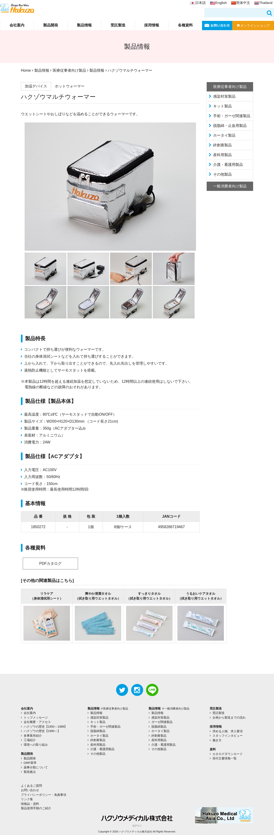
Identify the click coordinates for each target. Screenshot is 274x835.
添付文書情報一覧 (224, 758)
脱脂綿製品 (97, 731)
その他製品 (222, 174)
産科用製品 (222, 155)
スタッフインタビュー (227, 735)
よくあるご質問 (31, 785)
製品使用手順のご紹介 (36, 808)
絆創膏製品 (222, 145)
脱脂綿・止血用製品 (230, 126)
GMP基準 (30, 762)
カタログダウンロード (227, 754)
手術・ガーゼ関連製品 (231, 116)
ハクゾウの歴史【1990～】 (42, 731)
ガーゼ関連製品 (162, 722)
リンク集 (27, 799)
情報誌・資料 (30, 804)
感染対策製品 (224, 96)
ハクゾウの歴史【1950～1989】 (45, 726)
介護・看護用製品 (228, 165)
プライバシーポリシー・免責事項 (43, 794)
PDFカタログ (50, 563)
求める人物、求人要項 (227, 731)
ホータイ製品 (224, 135)
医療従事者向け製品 (69, 70)
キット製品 (222, 106)
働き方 (217, 740)
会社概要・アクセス (37, 722)
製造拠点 (30, 772)
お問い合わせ (30, 790)
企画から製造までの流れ (229, 717)
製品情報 (84, 25)
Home (26, 70)
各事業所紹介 (33, 735)
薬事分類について (36, 767)
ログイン (137, 825)
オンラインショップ (253, 25)
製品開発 (50, 25)
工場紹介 (30, 740)
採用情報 (151, 25)
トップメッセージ (36, 717)
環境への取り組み (36, 744)
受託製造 (118, 25)
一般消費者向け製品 (230, 186)
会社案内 (17, 25)
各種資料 (185, 25)
